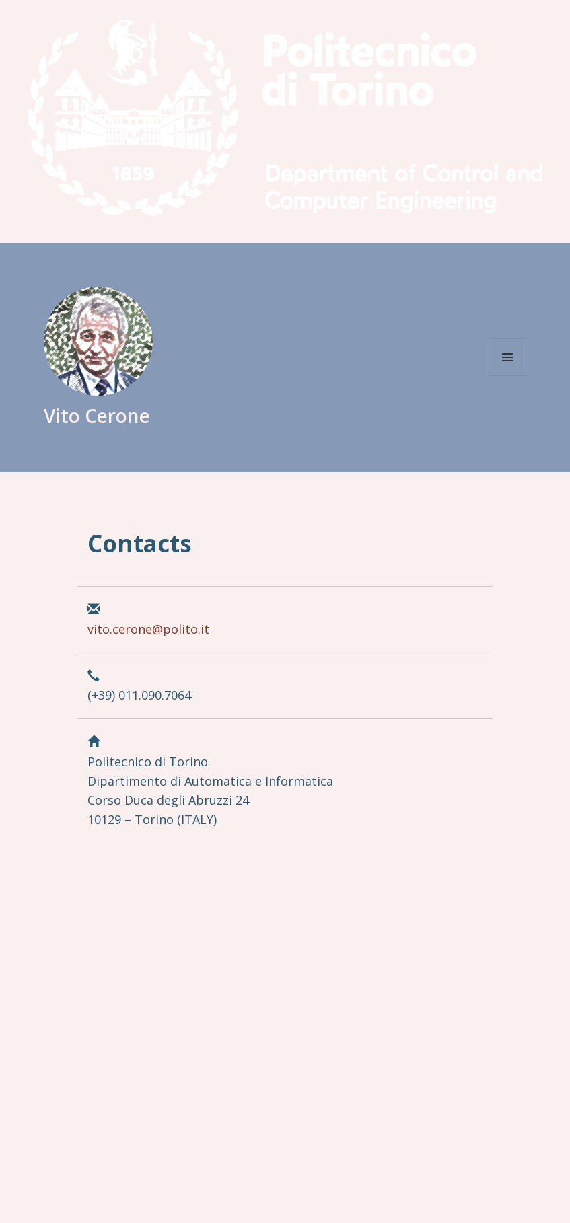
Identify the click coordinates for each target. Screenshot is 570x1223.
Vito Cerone (97, 416)
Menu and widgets (507, 357)
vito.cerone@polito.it (148, 629)
